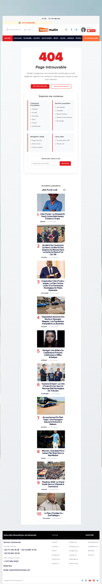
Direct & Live (36, 144)
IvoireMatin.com (93, 546)
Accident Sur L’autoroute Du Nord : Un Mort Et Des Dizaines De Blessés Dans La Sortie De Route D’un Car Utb (53, 250)
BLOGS (62, 38)
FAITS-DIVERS (46, 38)
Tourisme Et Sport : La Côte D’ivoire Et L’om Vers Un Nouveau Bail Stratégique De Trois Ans (53, 387)
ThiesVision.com (74, 546)
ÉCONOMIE (27, 38)
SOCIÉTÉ (36, 38)
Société (34, 113)
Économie (35, 116)
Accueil (44, 18)
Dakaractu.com (73, 564)
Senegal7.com (73, 551)
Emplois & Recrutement (64, 118)
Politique (35, 109)
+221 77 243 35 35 (11, 550)
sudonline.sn (72, 555)
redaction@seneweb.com (19, 570)
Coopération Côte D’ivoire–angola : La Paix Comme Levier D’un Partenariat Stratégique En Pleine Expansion (53, 285)
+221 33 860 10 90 (28, 550)
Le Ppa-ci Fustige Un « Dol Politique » (53, 514)
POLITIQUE (18, 38)
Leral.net (54, 542)
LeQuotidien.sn (73, 559)
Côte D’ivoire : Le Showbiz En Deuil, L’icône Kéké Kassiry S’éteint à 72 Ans (52, 216)
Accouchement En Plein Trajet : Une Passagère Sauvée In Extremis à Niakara (53, 420)
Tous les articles (37, 147)
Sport (34, 119)
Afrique (44, 360)
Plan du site (60, 144)
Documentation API (63, 140)
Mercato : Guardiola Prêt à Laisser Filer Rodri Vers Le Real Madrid (53, 453)
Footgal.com (55, 555)
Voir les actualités (61, 86)
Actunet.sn (55, 564)
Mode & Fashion (62, 114)
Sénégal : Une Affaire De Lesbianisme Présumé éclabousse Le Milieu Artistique (53, 353)
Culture (34, 123)
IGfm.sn (54, 551)
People (42, 221)
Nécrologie (60, 121)
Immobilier (60, 111)
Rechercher (65, 163)
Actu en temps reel (54, 18)
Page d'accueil (37, 140)
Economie (45, 393)
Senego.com (73, 542)
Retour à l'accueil (40, 86)
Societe (44, 257)
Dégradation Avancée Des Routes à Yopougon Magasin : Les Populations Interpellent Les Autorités (53, 320)
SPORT (55, 38)
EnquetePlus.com (93, 542)
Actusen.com (56, 559)
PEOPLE (78, 38)
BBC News (91, 551)
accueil (8, 38)
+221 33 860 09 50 (12, 553)
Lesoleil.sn (55, 546)
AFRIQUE (70, 38)
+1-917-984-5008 (11, 561)
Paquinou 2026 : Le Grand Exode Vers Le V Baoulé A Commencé (53, 484)
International (36, 126)
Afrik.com (91, 555)
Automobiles (61, 107)
